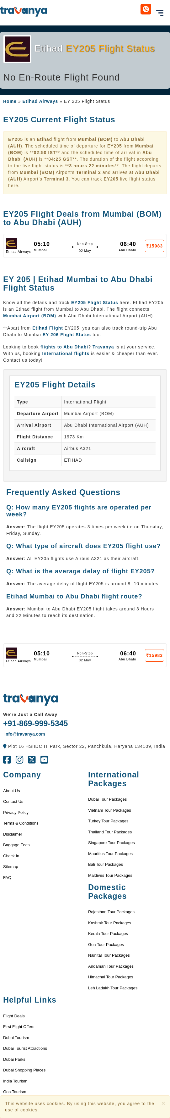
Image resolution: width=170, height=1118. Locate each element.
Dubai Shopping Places (24, 1070)
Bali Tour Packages (105, 864)
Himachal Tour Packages (110, 977)
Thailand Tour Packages (110, 832)
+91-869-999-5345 (35, 723)
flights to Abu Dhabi (64, 346)
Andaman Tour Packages (111, 966)
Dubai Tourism (16, 1037)
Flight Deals (14, 1016)
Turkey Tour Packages (108, 821)
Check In (11, 856)
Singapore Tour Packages (111, 842)
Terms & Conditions (21, 823)
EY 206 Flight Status (67, 334)
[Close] (163, 1103)
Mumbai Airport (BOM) (29, 315)
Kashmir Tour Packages (109, 923)
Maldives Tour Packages (110, 875)
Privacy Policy (16, 812)
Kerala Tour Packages (108, 933)
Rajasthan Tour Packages (111, 911)
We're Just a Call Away (30, 714)
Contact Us (13, 801)
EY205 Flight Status (95, 302)
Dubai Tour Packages (107, 799)
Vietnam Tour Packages (109, 810)
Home (10, 101)
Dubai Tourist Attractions (25, 1048)
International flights (65, 353)
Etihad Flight (47, 328)
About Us (11, 790)
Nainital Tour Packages (109, 955)
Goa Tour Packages (106, 944)
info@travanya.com (24, 734)
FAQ (7, 877)
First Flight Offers (18, 1026)
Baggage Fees (16, 845)
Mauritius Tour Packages (110, 853)
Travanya (103, 346)
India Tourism (15, 1081)
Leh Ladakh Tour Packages (112, 988)
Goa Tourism (14, 1091)
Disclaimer (12, 834)
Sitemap (10, 866)
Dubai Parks (14, 1059)
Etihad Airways (40, 101)
